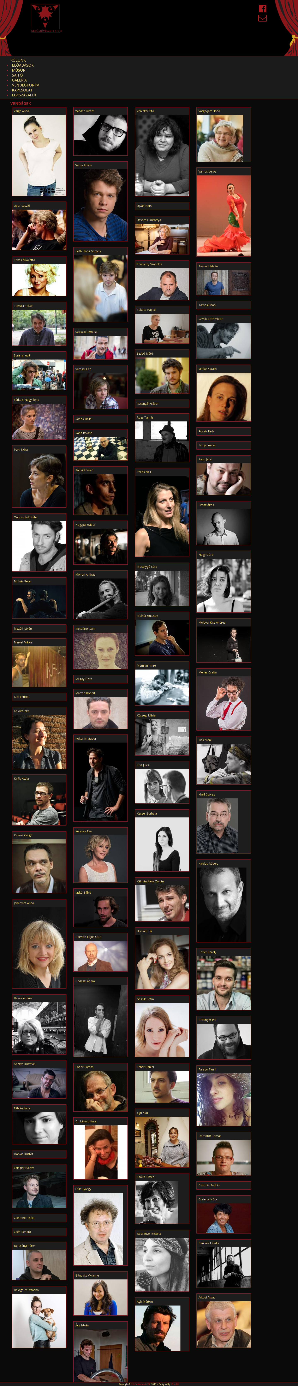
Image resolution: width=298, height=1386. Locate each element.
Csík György (83, 1154)
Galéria (107, 60)
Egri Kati (142, 1078)
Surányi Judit (22, 321)
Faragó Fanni (207, 1035)
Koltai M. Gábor (85, 704)
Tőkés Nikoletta (24, 225)
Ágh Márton (145, 1267)
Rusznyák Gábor (148, 369)
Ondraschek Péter (26, 482)
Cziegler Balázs (24, 1133)
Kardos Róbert (208, 829)
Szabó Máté (145, 319)
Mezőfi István (23, 594)
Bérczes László (208, 1208)
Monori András (85, 540)
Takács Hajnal (146, 275)
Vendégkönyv (135, 60)
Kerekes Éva (83, 796)
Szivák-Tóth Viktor (210, 284)
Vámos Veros (207, 137)
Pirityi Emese (207, 410)
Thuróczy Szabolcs (149, 229)
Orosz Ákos (206, 470)
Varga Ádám (83, 130)
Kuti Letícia (21, 662)
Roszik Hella (83, 384)
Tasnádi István (208, 231)
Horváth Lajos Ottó (88, 902)
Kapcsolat (166, 60)
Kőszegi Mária (146, 681)
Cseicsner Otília (24, 1183)
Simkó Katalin (207, 334)
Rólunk (18, 60)
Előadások (43, 60)
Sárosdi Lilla (83, 334)
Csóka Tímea (145, 1142)
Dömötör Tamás (209, 1101)
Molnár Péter (22, 546)
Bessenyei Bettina (149, 1199)
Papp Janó (205, 424)
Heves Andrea (23, 963)
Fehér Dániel (145, 1032)
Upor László (22, 171)
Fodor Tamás (84, 1032)
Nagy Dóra (205, 520)
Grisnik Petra (145, 964)
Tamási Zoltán (23, 271)
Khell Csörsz (206, 760)
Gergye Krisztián (25, 1029)
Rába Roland (83, 398)
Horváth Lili (144, 896)
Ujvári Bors (144, 171)
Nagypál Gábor (85, 490)
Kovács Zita (22, 676)
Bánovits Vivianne (87, 1241)
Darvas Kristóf (23, 1119)
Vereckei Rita (145, 76)
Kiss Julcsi (143, 730)
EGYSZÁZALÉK (197, 60)
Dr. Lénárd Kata (85, 1086)
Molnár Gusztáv (147, 581)
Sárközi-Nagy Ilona (26, 365)
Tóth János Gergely (88, 216)
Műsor (68, 60)
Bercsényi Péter (24, 1211)
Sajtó (87, 60)
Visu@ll (175, 1384)
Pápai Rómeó (84, 435)
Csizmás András (209, 1150)
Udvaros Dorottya (149, 185)
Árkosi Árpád (206, 1263)
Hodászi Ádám (85, 946)
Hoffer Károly (207, 917)
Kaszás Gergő (23, 800)
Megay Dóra (83, 644)
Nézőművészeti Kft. (141, 1384)
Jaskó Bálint (83, 858)
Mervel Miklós (23, 608)
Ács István (82, 1290)
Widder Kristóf (84, 76)
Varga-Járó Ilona (209, 76)
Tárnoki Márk (207, 270)
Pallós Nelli (144, 437)
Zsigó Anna (21, 76)
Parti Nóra (21, 415)
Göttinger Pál (207, 985)
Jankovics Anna (24, 868)
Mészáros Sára (85, 594)
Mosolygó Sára (147, 532)
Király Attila (21, 744)
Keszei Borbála (147, 779)
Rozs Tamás (145, 383)
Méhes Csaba (207, 638)
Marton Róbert (85, 658)
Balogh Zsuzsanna (26, 1255)
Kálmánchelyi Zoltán (150, 846)
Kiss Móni (204, 705)
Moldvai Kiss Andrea (212, 588)
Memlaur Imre (146, 631)
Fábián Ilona (22, 1073)
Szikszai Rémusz (86, 297)
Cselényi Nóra (207, 1164)
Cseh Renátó (22, 1197)
